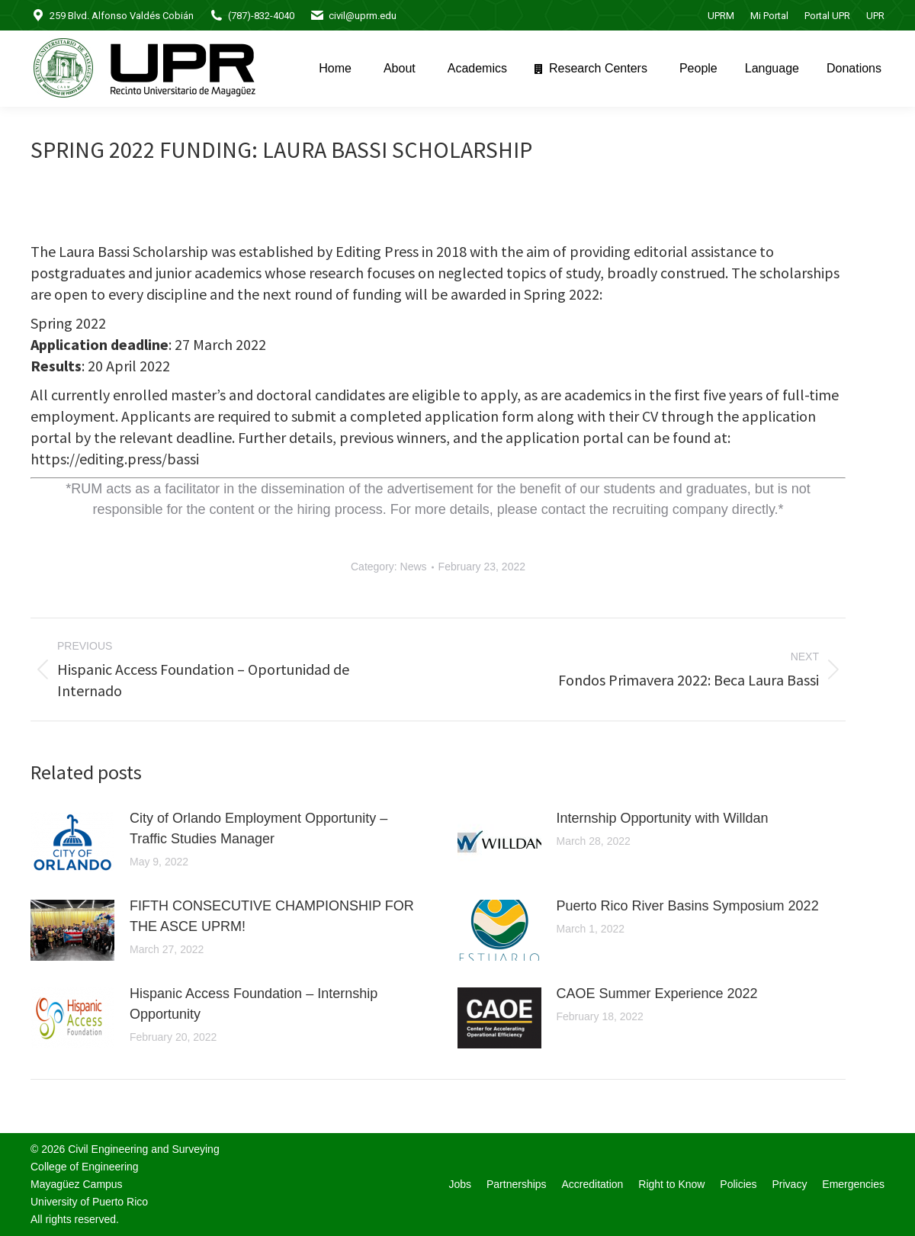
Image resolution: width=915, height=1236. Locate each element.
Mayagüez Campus (76, 1184)
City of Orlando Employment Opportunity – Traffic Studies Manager (258, 828)
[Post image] (72, 842)
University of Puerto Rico (89, 1202)
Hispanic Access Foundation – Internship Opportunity (253, 1004)
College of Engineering (84, 1167)
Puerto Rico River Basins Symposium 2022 (688, 905)
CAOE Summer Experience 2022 (657, 993)
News (413, 566)
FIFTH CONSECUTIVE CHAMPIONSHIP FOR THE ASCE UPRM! (272, 916)
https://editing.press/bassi (114, 458)
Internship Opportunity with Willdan (663, 818)
